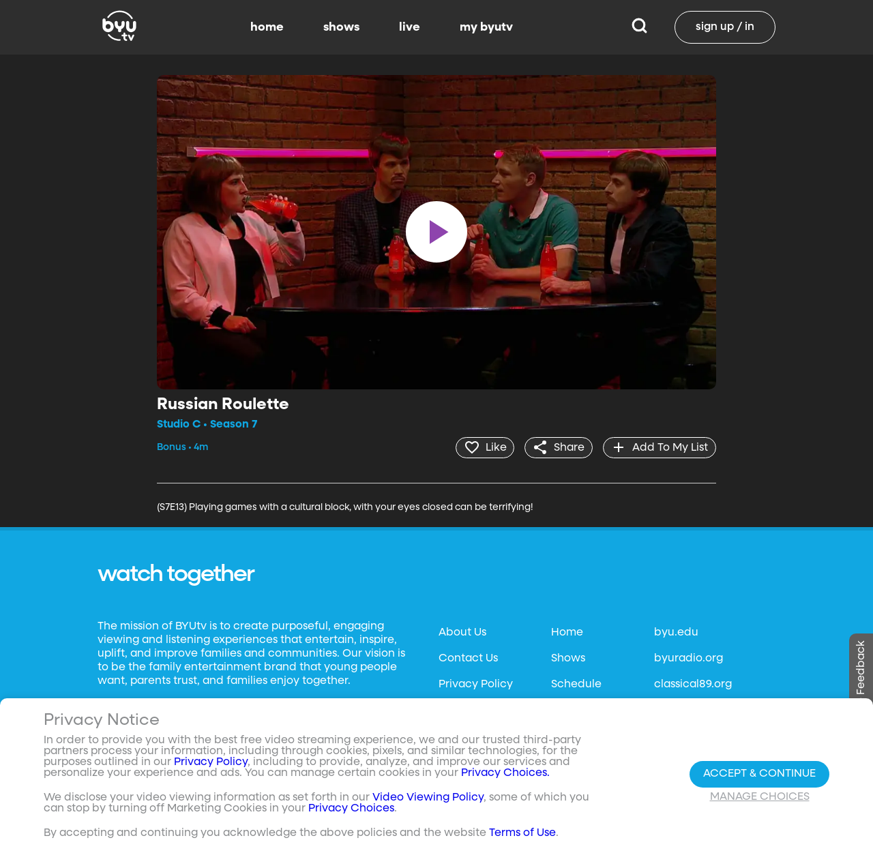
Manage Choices (760, 797)
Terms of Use (522, 833)
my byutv (486, 27)
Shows (568, 658)
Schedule (576, 683)
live (409, 27)
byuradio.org (688, 658)
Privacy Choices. (505, 773)
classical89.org (693, 683)
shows (341, 27)
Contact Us (468, 658)
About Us (462, 632)
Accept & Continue (759, 773)
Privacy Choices (351, 808)
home (267, 27)
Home (567, 632)
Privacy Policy (476, 683)
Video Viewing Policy (428, 797)
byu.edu (676, 632)
